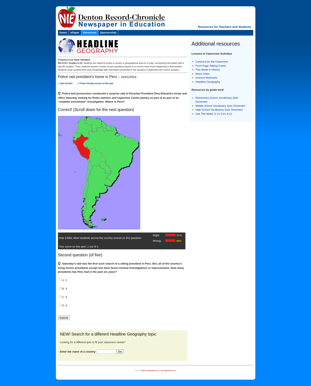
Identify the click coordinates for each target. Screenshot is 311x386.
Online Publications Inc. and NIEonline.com (158, 371)
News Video (202, 73)
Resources (89, 32)
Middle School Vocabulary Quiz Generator (220, 105)
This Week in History (207, 69)
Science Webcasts (206, 77)
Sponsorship (108, 32)
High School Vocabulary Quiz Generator (219, 109)
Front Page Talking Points (210, 65)
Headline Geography (207, 81)
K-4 (216, 113)
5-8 (223, 113)
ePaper (75, 32)
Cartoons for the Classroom (211, 61)
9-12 (229, 113)
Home (63, 32)
